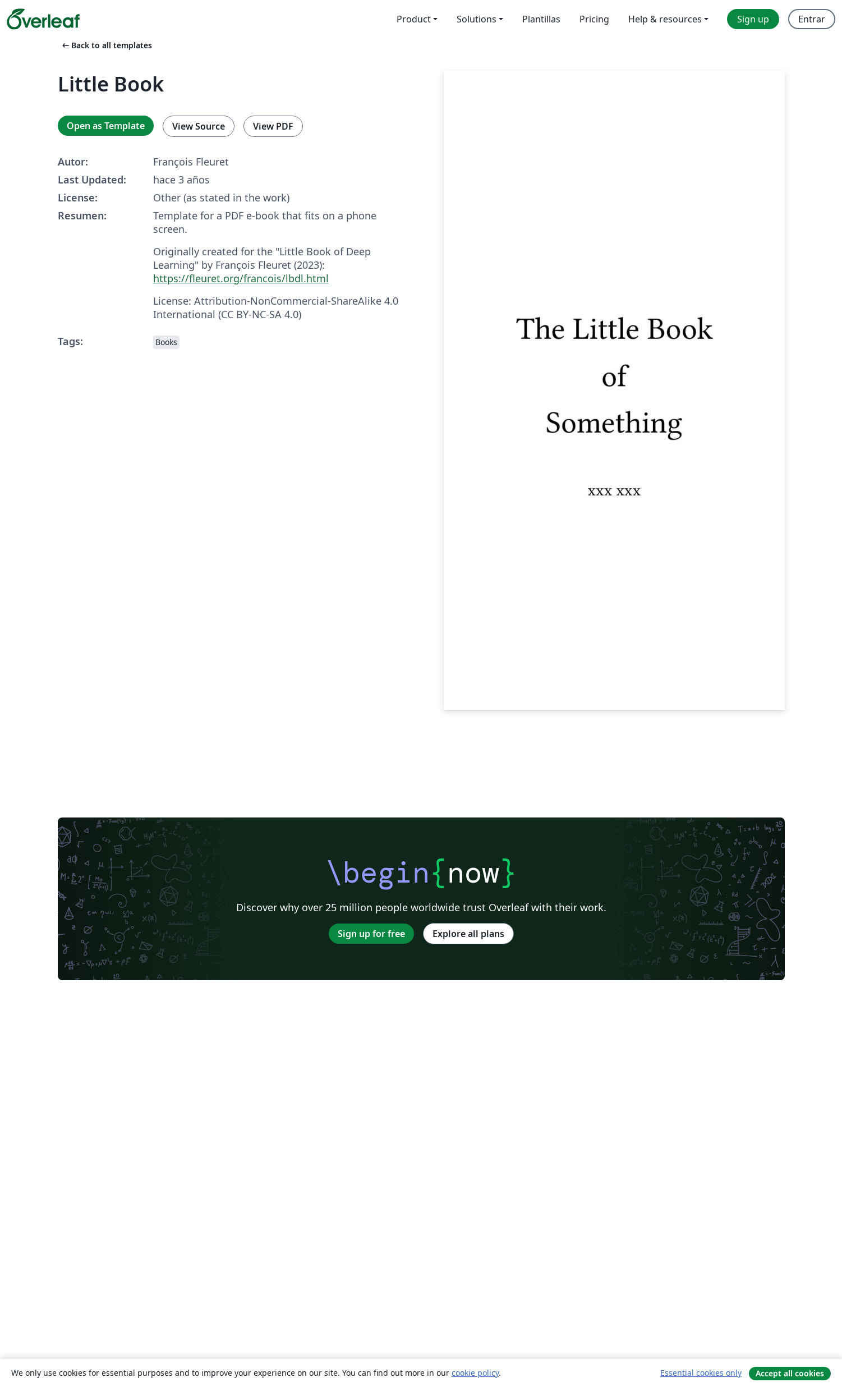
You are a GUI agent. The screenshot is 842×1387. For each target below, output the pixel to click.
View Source (198, 126)
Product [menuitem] (414, 19)
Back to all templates (106, 45)
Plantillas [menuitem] (541, 19)
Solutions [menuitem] (476, 19)
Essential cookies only (701, 1372)
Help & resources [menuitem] (665, 19)
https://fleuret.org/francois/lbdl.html (241, 278)
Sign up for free (371, 933)
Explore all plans (468, 933)
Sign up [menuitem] (753, 19)
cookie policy (475, 1372)
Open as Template (106, 126)
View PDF (273, 126)
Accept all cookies (790, 1373)
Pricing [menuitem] (594, 19)
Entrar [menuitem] (811, 19)
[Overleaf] (43, 19)
